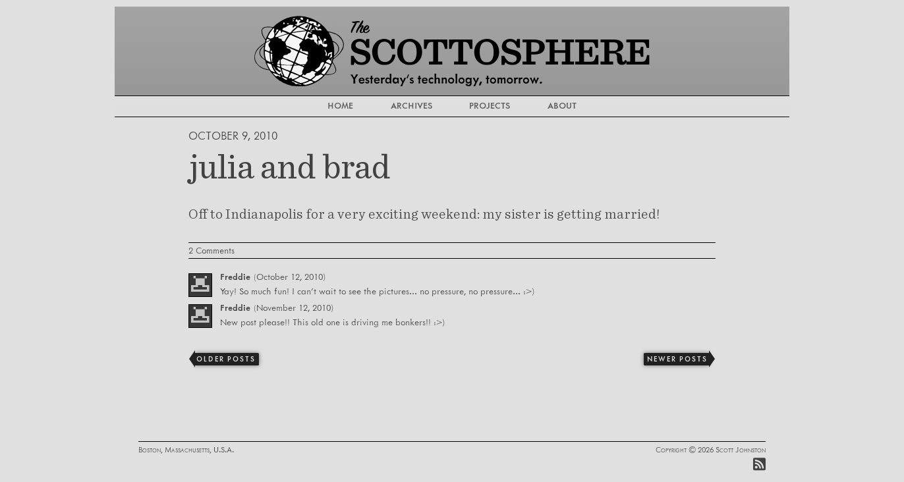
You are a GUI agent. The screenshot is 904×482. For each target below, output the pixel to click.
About (578, 106)
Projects (495, 106)
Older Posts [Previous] (225, 359)
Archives (405, 106)
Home (324, 106)
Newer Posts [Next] (677, 359)
